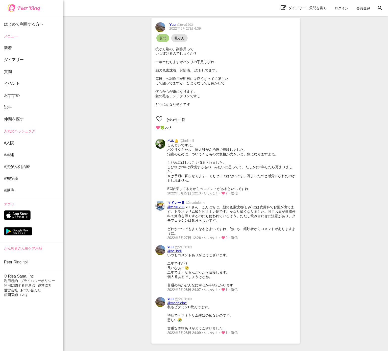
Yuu (181, 24)
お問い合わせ (30, 290)
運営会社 (11, 290)
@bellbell (174, 251)
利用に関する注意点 (19, 285)
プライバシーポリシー (37, 281)
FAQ (23, 295)
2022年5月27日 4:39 (185, 28)
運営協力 (44, 285)
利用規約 (11, 281)
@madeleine (177, 303)
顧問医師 (11, 295)
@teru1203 (175, 207)
